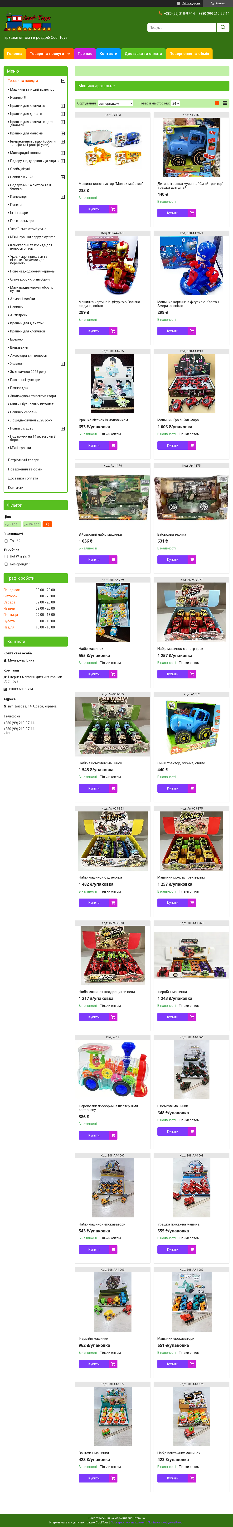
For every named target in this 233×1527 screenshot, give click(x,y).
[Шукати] (222, 27)
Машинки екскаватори (175, 1338)
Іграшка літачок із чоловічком (103, 420)
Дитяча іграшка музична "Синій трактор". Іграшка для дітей (190, 185)
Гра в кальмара (22, 221)
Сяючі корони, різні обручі (30, 279)
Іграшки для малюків (26, 133)
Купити (94, 209)
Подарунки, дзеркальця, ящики (34, 161)
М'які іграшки (20, 448)
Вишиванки (19, 347)
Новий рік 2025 (21, 428)
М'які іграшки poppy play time (32, 237)
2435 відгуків (191, 3)
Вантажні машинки (94, 1453)
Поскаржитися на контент (128, 1522)
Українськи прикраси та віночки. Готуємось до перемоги (28, 260)
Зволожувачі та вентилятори (33, 396)
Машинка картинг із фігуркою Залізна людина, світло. (109, 304)
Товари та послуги (47, 53)
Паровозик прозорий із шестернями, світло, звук (109, 1108)
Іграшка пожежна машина (178, 1224)
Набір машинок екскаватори (102, 1224)
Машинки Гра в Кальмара (178, 420)
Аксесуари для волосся (28, 355)
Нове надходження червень (32, 271)
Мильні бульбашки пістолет (31, 404)
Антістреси (19, 315)
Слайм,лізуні (20, 169)
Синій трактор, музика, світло (181, 763)
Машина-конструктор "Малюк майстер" (111, 184)
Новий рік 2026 (21, 177)
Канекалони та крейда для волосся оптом (31, 246)
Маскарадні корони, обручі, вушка (31, 289)
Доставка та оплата (143, 53)
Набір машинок (91, 649)
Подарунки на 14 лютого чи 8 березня (33, 438)
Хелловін (17, 364)
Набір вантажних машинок (178, 1453)
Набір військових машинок (100, 763)
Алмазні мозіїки (22, 299)
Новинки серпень (23, 412)
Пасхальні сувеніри (25, 380)
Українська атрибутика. (28, 229)
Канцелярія (19, 196)
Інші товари (19, 213)
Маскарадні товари (25, 153)
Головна (14, 53)
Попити (16, 205)
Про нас (85, 53)
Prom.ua (139, 1518)
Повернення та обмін (189, 53)
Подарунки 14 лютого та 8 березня (30, 186)
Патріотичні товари (23, 460)
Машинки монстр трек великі (181, 877)
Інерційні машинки (172, 992)
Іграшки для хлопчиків (27, 106)
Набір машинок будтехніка (100, 877)
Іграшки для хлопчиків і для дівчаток (31, 123)
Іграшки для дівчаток (27, 114)
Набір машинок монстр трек (180, 649)
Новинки (17, 307)
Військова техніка (171, 534)
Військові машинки (172, 1106)
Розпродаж (19, 388)
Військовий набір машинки (100, 534)
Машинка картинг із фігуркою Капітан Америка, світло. (188, 304)
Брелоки (17, 339)
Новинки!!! (18, 97)
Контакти (108, 53)
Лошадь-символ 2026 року (31, 420)
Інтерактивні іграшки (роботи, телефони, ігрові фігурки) (33, 143)
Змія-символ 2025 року (28, 372)
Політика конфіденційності (166, 1522)
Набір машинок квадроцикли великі (108, 992)
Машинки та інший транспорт (33, 89)
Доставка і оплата (23, 478)
